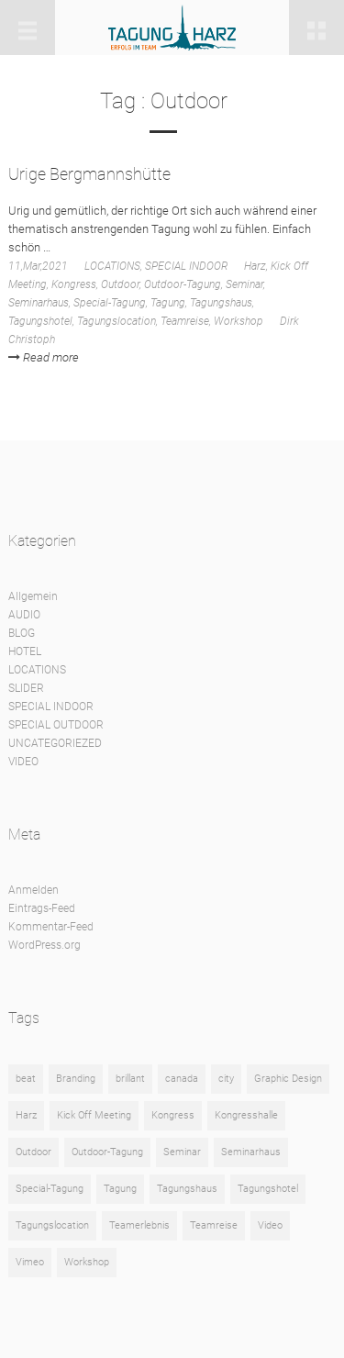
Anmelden (33, 890)
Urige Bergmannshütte (89, 174)
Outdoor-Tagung (182, 284)
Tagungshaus (221, 302)
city (226, 1079)
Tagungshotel (40, 321)
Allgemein (33, 596)
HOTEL (24, 651)
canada (181, 1079)
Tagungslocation (116, 321)
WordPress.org (44, 945)
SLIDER (26, 688)
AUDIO (24, 614)
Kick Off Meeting (94, 1115)
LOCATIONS (112, 266)
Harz (255, 266)
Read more (43, 357)
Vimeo (30, 1262)
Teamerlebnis (139, 1225)
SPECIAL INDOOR (186, 266)
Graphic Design (288, 1079)
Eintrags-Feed (41, 908)
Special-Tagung (109, 302)
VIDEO (23, 761)
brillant (130, 1079)
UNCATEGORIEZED (55, 743)
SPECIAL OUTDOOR (56, 724)
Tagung (167, 302)
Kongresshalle (246, 1115)
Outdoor (120, 284)
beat (26, 1079)
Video (270, 1225)
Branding (75, 1079)
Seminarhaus (38, 302)
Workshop (238, 321)
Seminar (244, 284)
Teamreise (185, 321)
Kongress (73, 284)
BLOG (21, 633)
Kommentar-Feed (51, 926)
